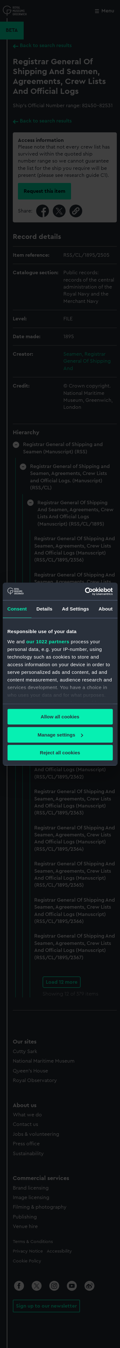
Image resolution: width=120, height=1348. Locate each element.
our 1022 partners (47, 641)
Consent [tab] (17, 608)
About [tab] (106, 608)
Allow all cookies (60, 716)
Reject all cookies (60, 752)
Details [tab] (44, 608)
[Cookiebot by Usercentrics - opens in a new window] (85, 591)
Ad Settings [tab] (75, 608)
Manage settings (60, 734)
